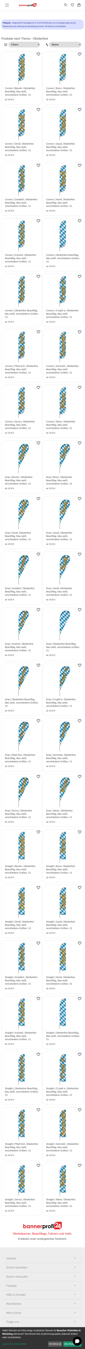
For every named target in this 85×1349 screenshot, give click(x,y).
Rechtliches (13, 1303)
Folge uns (12, 1322)
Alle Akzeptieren (72, 1344)
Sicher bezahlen (16, 1267)
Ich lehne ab (55, 1344)
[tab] (42, 1258)
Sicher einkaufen (17, 1276)
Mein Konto (13, 1312)
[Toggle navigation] (7, 5)
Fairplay (11, 1285)
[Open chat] (77, 1341)
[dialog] (42, 1338)
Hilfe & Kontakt (16, 1294)
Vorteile (11, 1258)
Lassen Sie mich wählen (14, 1344)
